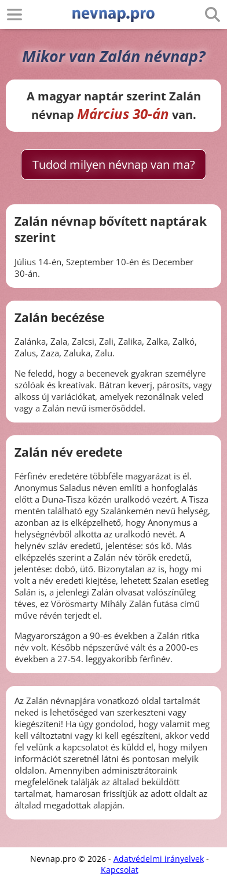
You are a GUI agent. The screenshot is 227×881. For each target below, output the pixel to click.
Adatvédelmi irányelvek (159, 858)
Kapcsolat (119, 869)
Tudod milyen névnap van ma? (113, 164)
